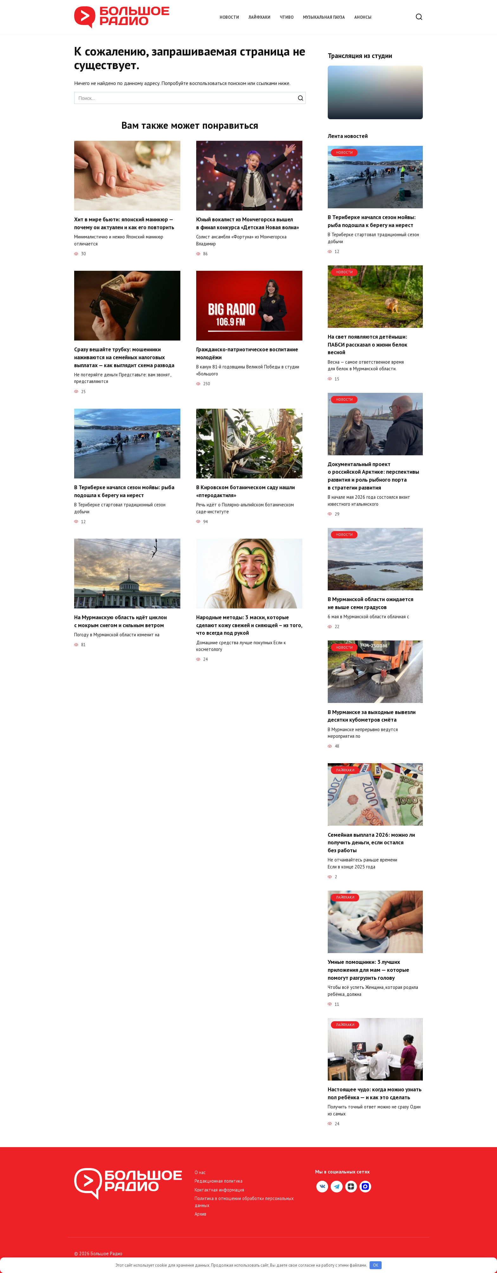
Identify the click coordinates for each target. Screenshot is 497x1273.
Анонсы (362, 17)
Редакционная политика (218, 1181)
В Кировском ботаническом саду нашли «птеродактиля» (245, 491)
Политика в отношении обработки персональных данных (244, 1201)
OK (375, 1265)
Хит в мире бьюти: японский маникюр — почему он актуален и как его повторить (125, 223)
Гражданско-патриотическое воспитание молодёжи (247, 353)
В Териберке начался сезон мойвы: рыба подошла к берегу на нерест (125, 491)
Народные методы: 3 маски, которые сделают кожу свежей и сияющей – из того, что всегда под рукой (243, 625)
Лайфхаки (259, 17)
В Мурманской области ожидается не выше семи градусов (370, 603)
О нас (200, 1172)
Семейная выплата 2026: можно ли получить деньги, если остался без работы (371, 842)
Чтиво (287, 17)
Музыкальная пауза (324, 17)
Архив (200, 1214)
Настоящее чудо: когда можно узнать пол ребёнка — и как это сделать (375, 1093)
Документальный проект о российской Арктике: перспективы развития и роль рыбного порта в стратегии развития (373, 475)
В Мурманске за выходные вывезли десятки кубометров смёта (372, 715)
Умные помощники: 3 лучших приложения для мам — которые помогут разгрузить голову (368, 969)
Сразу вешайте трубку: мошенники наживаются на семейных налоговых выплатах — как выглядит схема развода (125, 357)
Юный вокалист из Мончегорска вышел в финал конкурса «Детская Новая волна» (248, 223)
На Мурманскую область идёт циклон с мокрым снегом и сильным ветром (121, 621)
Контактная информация (219, 1190)
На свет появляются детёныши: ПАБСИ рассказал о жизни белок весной (367, 344)
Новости (229, 17)
